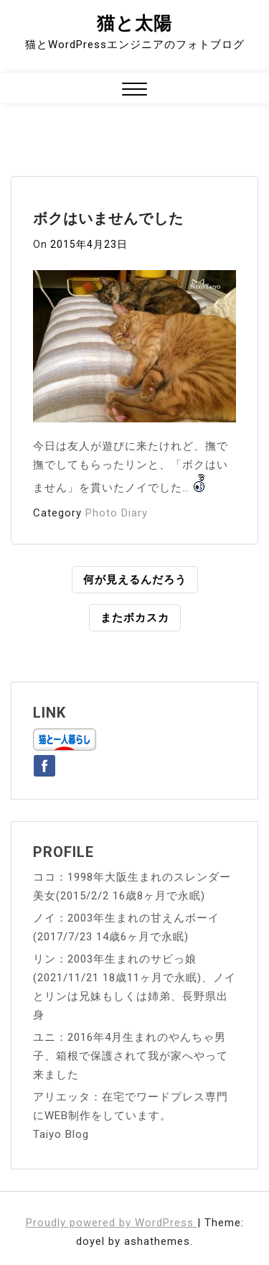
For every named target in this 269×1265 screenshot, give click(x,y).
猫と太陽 (134, 23)
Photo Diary (116, 512)
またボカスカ (134, 617)
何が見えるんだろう (135, 579)
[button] (134, 90)
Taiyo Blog (61, 1134)
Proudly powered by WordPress (111, 1222)
